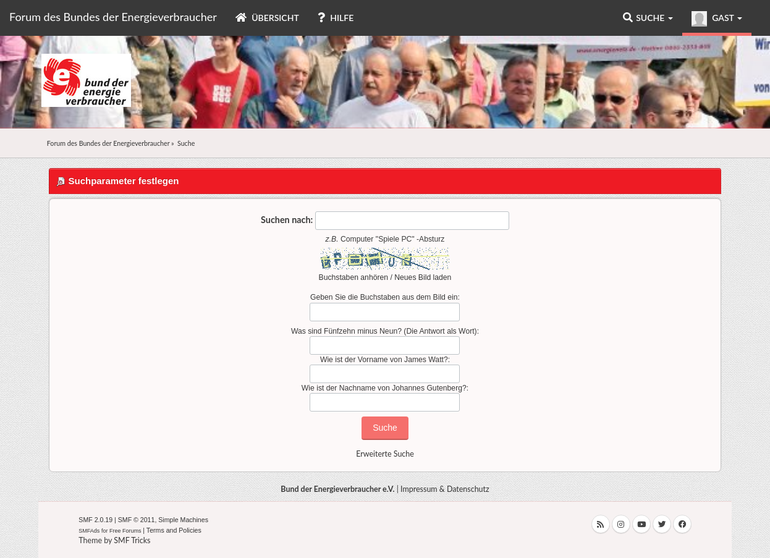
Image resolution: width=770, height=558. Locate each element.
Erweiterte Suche (385, 454)
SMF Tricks (132, 540)
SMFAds (88, 531)
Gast (717, 19)
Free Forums (125, 531)
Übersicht (267, 17)
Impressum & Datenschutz (444, 489)
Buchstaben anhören (354, 277)
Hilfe (335, 17)
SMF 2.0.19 (95, 519)
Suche (648, 17)
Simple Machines (183, 519)
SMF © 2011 (136, 519)
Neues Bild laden (422, 277)
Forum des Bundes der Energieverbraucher (113, 16)
